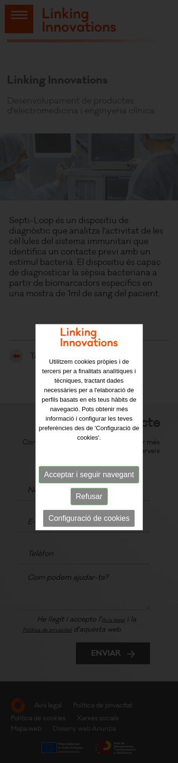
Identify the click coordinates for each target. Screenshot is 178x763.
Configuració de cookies (89, 528)
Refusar (88, 506)
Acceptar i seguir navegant (89, 484)
